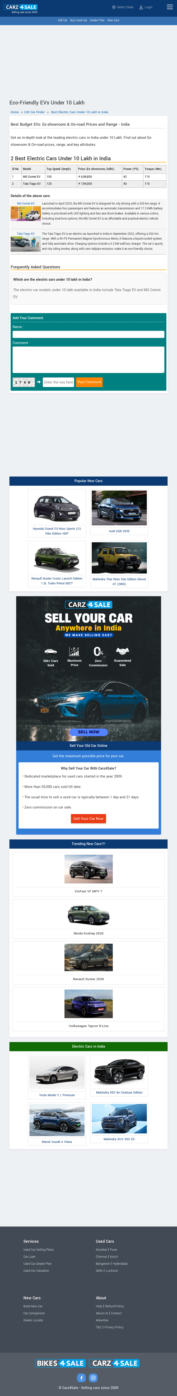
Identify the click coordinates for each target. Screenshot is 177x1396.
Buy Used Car (78, 20)
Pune (113, 1250)
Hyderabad (120, 1264)
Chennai (101, 1257)
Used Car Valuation (36, 1271)
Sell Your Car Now (88, 818)
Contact (116, 1313)
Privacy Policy (114, 1327)
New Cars (113, 20)
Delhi (99, 1271)
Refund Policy (114, 1306)
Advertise (102, 1320)
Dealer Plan (97, 20)
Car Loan (29, 1257)
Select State (123, 7)
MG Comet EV (26, 211)
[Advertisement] (88, 61)
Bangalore (103, 1264)
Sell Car (62, 20)
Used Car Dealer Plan (37, 1264)
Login (145, 7)
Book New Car (32, 1306)
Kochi (114, 1257)
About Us (102, 1313)
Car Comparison (34, 1313)
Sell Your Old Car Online (88, 745)
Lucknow (112, 1271)
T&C (98, 1327)
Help (99, 1306)
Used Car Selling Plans (38, 1250)
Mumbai (101, 1250)
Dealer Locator (33, 1320)
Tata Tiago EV (26, 242)
